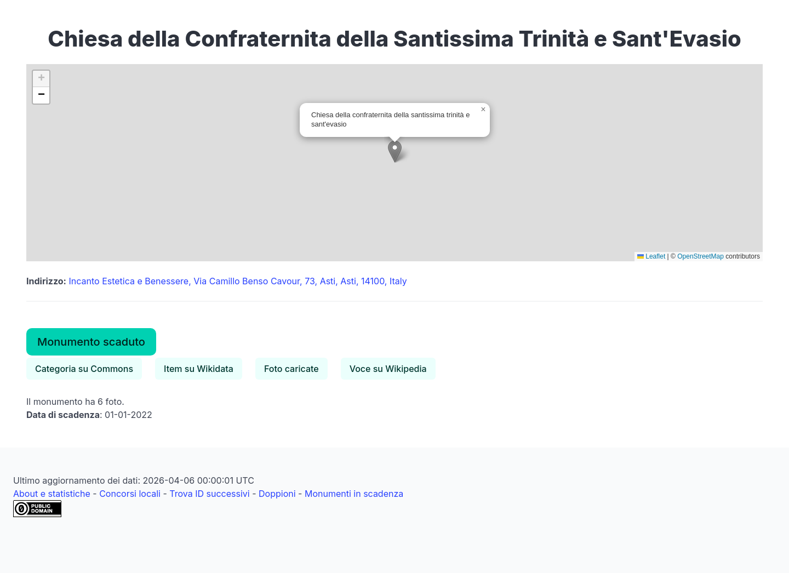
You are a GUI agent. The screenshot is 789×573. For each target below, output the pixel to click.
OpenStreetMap (700, 256)
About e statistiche (51, 493)
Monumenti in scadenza (354, 493)
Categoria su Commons (84, 368)
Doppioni (277, 493)
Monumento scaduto (91, 341)
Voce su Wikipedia (388, 368)
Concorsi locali (130, 493)
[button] (395, 151)
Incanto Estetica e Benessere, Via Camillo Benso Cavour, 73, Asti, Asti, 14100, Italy (237, 281)
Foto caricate (291, 368)
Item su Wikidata (198, 368)
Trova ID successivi (209, 493)
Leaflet (651, 256)
